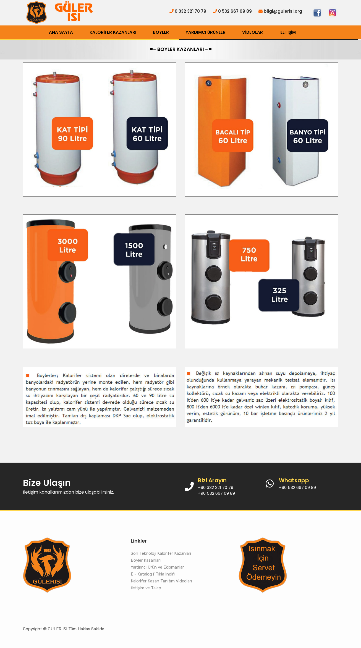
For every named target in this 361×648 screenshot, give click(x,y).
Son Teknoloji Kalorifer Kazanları (161, 553)
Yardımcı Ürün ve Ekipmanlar (157, 567)
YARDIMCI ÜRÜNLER (205, 32)
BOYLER (161, 32)
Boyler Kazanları (146, 560)
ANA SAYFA (61, 32)
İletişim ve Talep (146, 587)
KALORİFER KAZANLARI (113, 32)
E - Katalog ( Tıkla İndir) (153, 574)
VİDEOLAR (252, 32)
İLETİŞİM (287, 32)
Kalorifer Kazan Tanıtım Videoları (161, 581)
